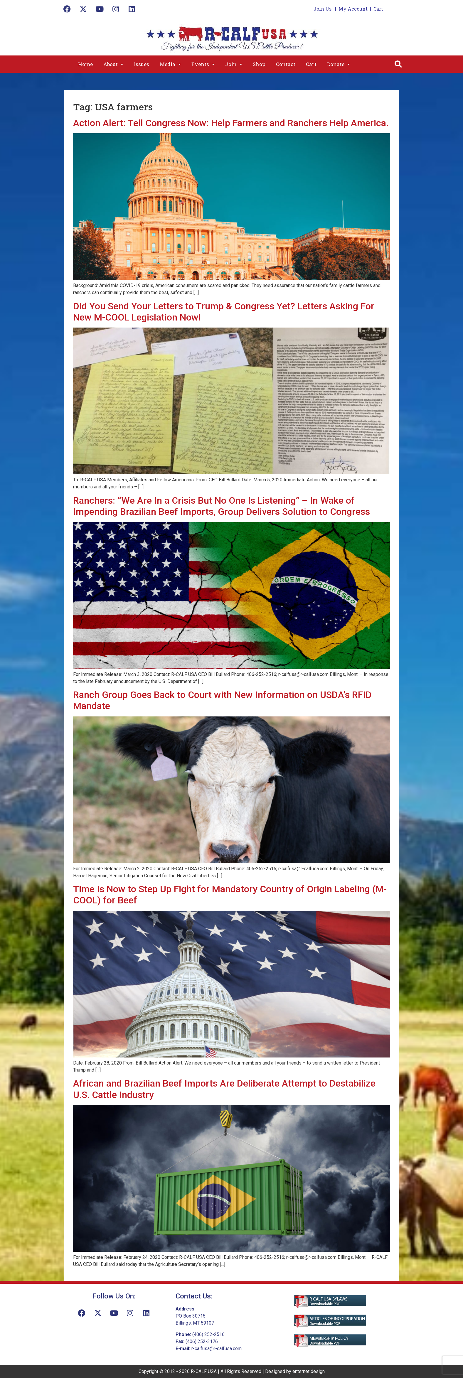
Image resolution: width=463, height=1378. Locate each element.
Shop (259, 64)
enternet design (308, 1371)
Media (170, 64)
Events (203, 64)
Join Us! (323, 9)
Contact (285, 64)
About (113, 64)
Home (85, 64)
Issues (141, 64)
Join (233, 64)
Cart (378, 9)
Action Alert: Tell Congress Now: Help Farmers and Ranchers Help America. (230, 123)
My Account (353, 9)
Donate (338, 64)
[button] (113, 64)
